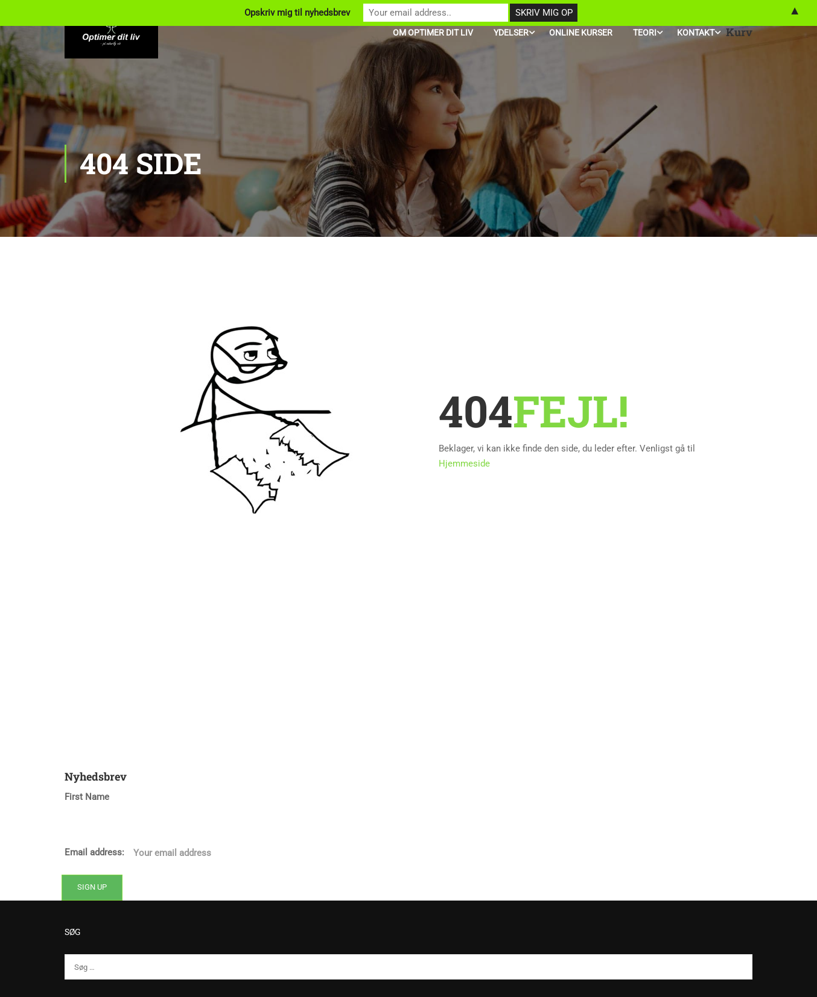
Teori (644, 32)
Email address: (224, 853)
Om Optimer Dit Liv (433, 32)
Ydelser (511, 32)
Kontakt (695, 32)
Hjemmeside (464, 463)
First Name (87, 796)
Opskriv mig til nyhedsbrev (297, 12)
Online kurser (580, 32)
